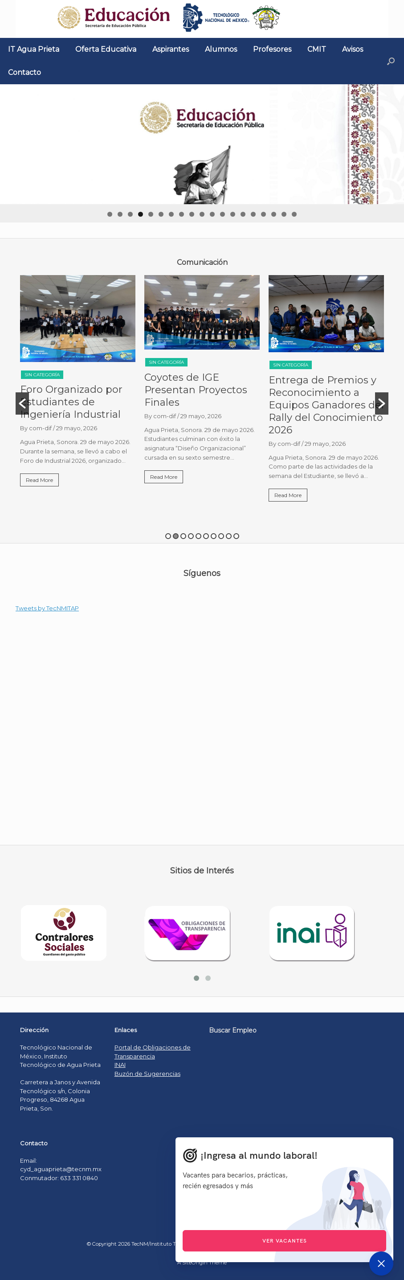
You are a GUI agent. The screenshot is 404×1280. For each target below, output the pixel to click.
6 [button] (206, 536)
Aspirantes (170, 49)
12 (222, 214)
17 (273, 214)
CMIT (316, 49)
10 (202, 214)
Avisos (352, 49)
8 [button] (221, 536)
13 (232, 214)
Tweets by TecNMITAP (47, 608)
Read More (39, 480)
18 (284, 214)
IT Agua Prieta (33, 49)
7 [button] (213, 536)
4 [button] (191, 536)
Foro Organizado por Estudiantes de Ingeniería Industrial (71, 401)
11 (212, 214)
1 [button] (168, 536)
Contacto (24, 72)
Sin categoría (42, 375)
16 (263, 214)
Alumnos (221, 49)
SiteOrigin (195, 1262)
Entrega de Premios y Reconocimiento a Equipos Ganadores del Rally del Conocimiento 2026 (326, 405)
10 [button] (236, 536)
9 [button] (229, 536)
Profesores (272, 49)
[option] (78, 384)
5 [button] (198, 536)
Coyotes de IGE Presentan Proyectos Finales (195, 389)
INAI (120, 1064)
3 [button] (183, 536)
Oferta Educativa (105, 49)
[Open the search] (391, 61)
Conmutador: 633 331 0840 (59, 1177)
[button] (22, 403)
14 (243, 214)
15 (253, 214)
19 (294, 214)
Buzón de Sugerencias (147, 1073)
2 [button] (176, 536)
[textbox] (202, 262)
